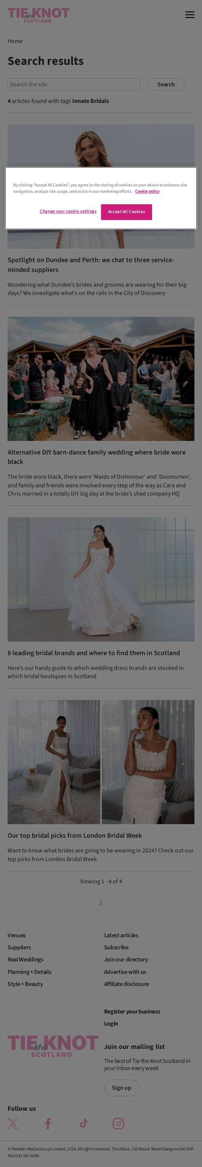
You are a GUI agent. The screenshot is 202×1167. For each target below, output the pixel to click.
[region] (101, 198)
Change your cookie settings (68, 212)
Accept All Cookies (126, 212)
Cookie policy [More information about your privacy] (147, 192)
